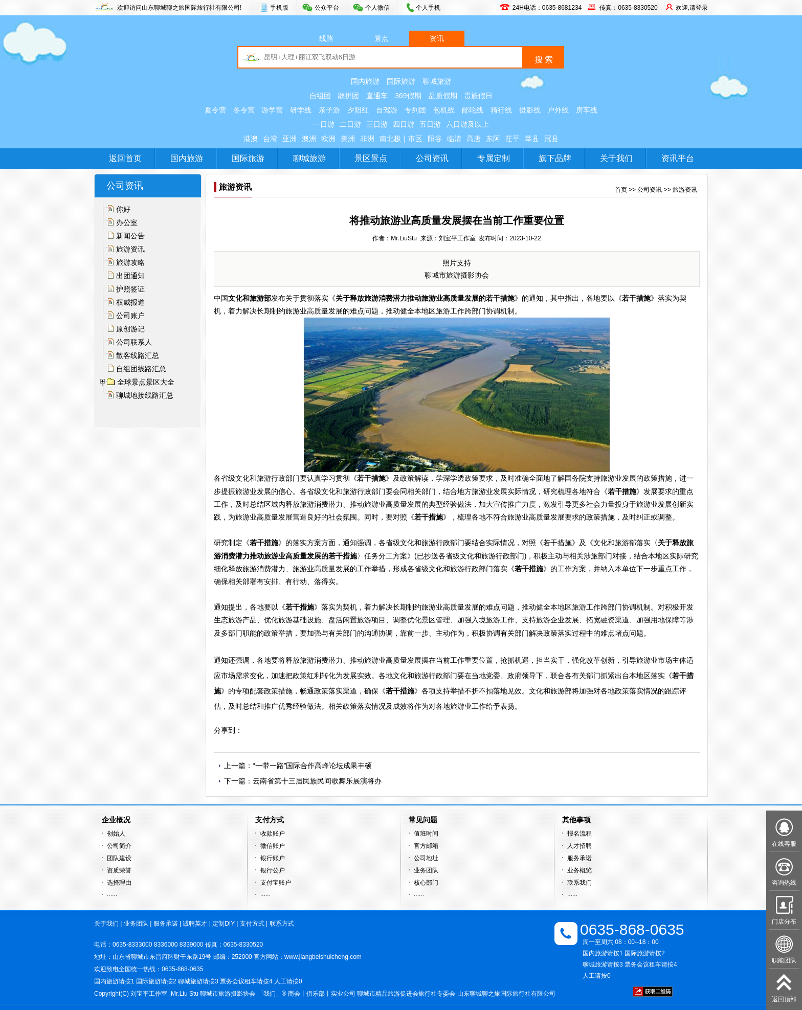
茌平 (512, 138)
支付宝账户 (275, 882)
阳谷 (435, 138)
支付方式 (252, 923)
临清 (454, 138)
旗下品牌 (555, 158)
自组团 (320, 96)
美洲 (348, 138)
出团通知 (130, 276)
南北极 (390, 138)
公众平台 (327, 7)
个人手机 (428, 7)
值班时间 (426, 833)
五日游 (430, 124)
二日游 (350, 124)
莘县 (532, 138)
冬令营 (244, 110)
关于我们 (616, 158)
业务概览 (579, 870)
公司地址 (426, 858)
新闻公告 (130, 236)
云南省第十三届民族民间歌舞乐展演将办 (317, 781)
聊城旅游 (436, 81)
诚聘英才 (195, 923)
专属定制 (493, 158)
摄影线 (530, 110)
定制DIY (223, 923)
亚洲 (289, 138)
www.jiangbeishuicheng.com (323, 956)
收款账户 (272, 833)
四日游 (403, 124)
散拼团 (348, 96)
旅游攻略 (130, 262)
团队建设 (119, 858)
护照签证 (130, 289)
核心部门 (426, 882)
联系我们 (579, 882)
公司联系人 (134, 342)
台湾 (270, 138)
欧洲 (328, 138)
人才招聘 (579, 845)
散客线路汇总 (137, 355)
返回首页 (125, 158)
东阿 (493, 138)
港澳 (250, 138)
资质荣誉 (119, 870)
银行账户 (272, 858)
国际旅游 (401, 81)
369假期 (408, 96)
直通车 (377, 96)
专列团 (415, 110)
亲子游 (329, 110)
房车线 (586, 110)
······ (112, 895)
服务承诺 (579, 858)
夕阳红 (358, 110)
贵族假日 (478, 96)
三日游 (377, 124)
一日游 (324, 124)
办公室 (127, 222)
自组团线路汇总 (141, 369)
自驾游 (386, 110)
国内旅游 (365, 81)
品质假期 (443, 96)
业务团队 (426, 870)
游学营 (272, 110)
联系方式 (282, 923)
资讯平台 (677, 158)
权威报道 (130, 302)
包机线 (444, 110)
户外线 (558, 110)
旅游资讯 (130, 249)
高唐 (473, 138)
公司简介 (119, 845)
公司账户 (130, 315)
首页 (621, 189)
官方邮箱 (426, 845)
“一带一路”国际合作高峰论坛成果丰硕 (312, 765)
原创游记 (130, 329)
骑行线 (501, 110)
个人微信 (377, 7)
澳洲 (309, 138)
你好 (123, 209)
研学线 (300, 110)
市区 (415, 138)
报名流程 (579, 833)
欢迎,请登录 (692, 7)
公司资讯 (432, 158)
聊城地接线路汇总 (144, 395)
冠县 (551, 138)
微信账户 (272, 845)
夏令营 (215, 110)
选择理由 (119, 882)
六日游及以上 (467, 124)
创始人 (116, 833)
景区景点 (370, 158)
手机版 (279, 7)
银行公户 (272, 870)
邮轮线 (472, 110)
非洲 (367, 138)
